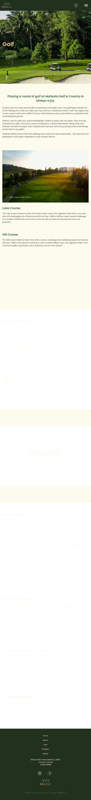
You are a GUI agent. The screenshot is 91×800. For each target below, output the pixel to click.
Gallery (45, 753)
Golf (45, 744)
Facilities (45, 749)
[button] (5, 176)
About (45, 740)
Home (45, 736)
